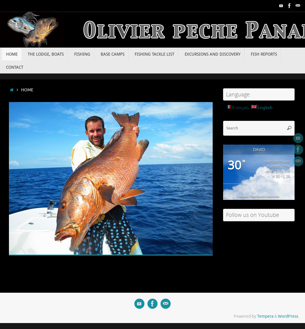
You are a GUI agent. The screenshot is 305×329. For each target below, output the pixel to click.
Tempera (265, 316)
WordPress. (288, 316)
